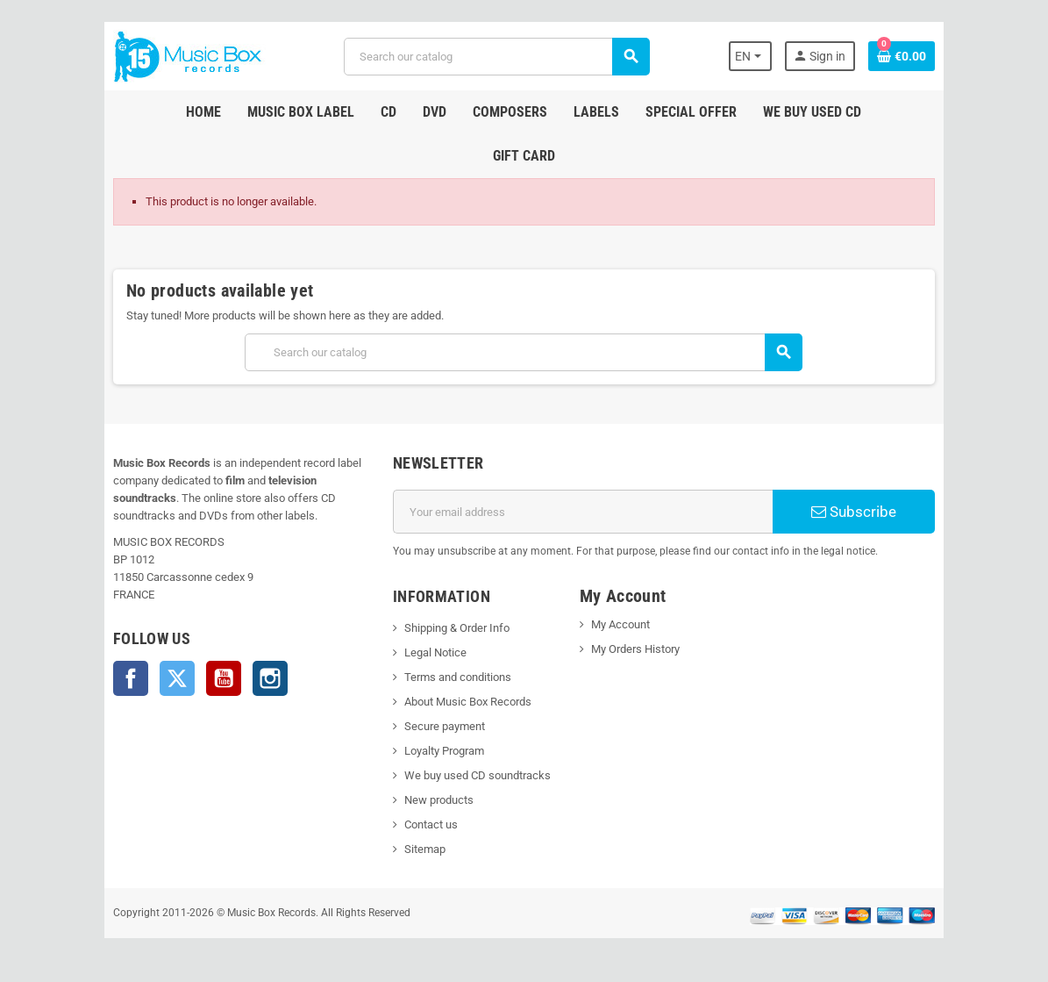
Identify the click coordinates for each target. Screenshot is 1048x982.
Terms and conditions (456, 677)
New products (438, 799)
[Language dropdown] (752, 56)
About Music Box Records (467, 701)
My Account (620, 624)
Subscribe (854, 511)
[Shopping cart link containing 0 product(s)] (903, 56)
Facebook (129, 678)
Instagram (269, 678)
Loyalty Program (443, 750)
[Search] (496, 56)
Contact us (430, 824)
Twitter (176, 678)
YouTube (222, 678)
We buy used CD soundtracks (476, 775)
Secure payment (443, 726)
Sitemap (424, 849)
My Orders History (635, 649)
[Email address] (582, 512)
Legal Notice (434, 652)
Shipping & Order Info (456, 627)
